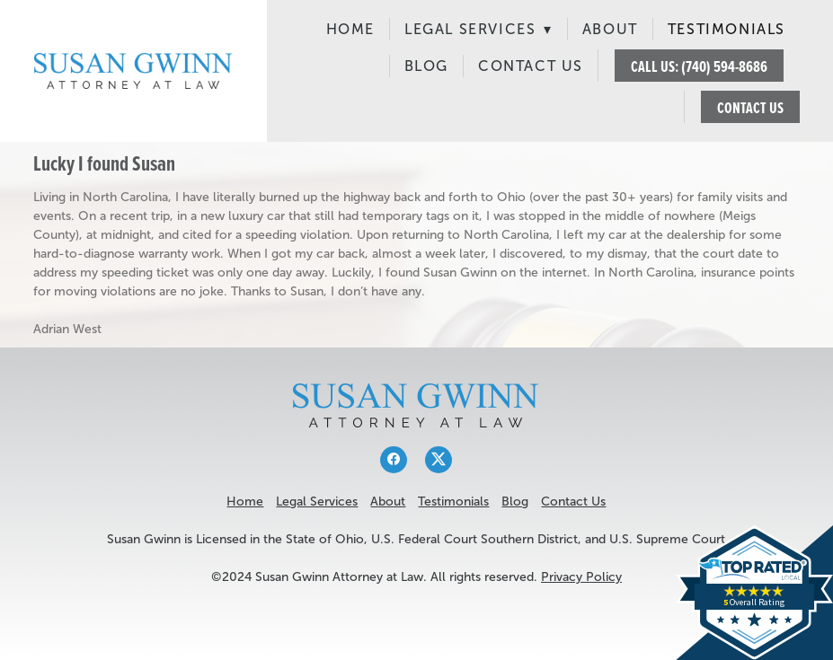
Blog (426, 66)
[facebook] (393, 459)
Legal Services (478, 29)
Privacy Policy (581, 577)
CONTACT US (750, 107)
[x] (438, 459)
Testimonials (726, 29)
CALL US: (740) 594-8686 (699, 66)
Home (350, 29)
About (610, 29)
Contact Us (530, 66)
